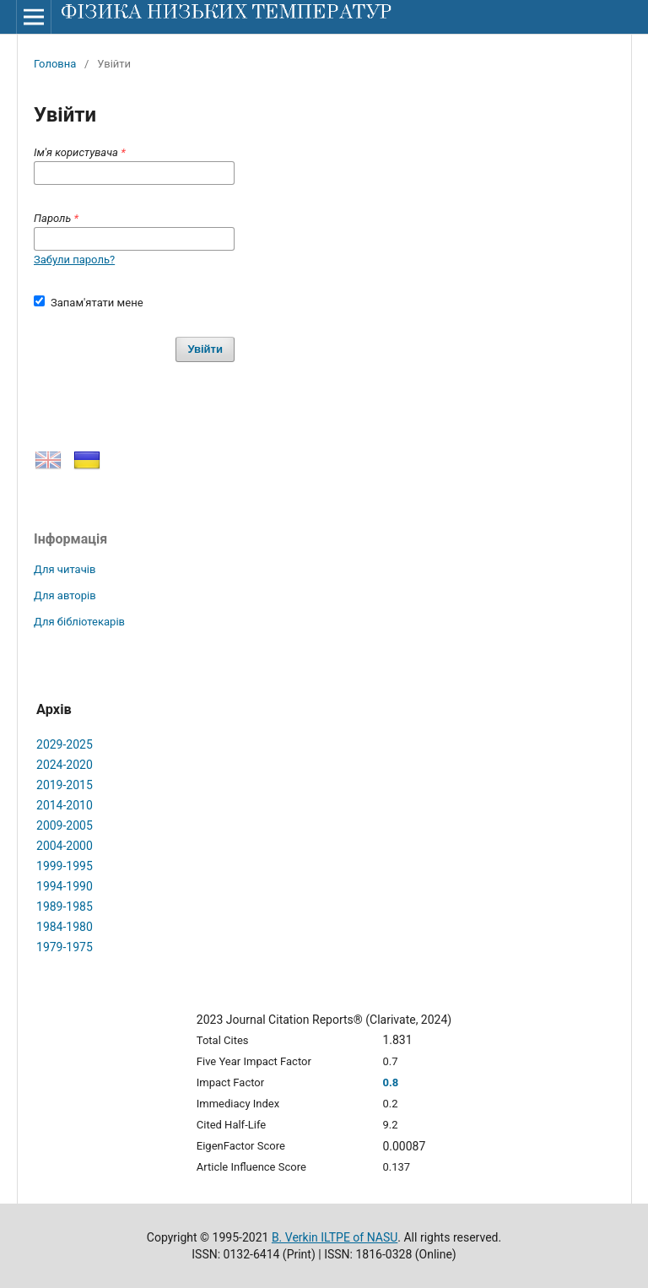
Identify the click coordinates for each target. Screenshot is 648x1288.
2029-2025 (64, 744)
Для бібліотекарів (79, 621)
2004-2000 (64, 845)
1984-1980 (64, 927)
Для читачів (64, 569)
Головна (55, 63)
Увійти (205, 349)
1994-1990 (64, 886)
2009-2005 (64, 825)
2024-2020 (64, 764)
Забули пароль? (74, 259)
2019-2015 (64, 785)
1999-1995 (64, 866)
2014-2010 (64, 805)
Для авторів (65, 595)
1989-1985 (64, 906)
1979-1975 (64, 947)
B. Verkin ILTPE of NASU (334, 1237)
